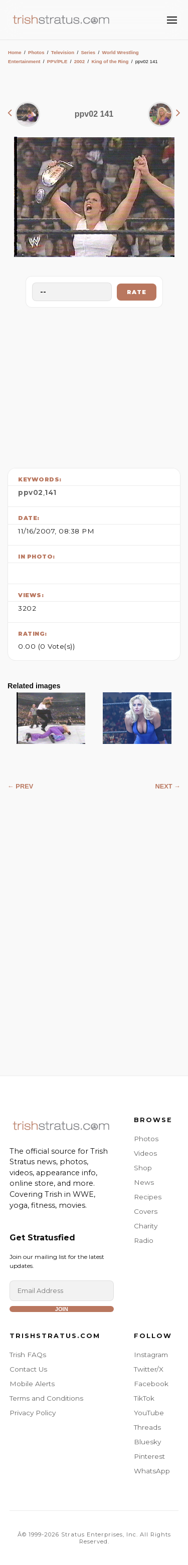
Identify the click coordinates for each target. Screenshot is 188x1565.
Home (15, 52)
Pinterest (149, 1456)
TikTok (144, 1398)
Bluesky (147, 1442)
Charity (145, 1226)
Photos (36, 52)
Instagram (151, 1355)
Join (61, 1309)
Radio (143, 1240)
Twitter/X (148, 1369)
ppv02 (30, 492)
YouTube (149, 1413)
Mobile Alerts (32, 1384)
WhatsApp (152, 1471)
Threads (147, 1427)
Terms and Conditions (46, 1398)
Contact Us (28, 1369)
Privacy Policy (33, 1413)
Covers (145, 1211)
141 (51, 492)
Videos (145, 1153)
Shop (143, 1168)
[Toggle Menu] (171, 20)
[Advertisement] (94, 385)
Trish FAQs (28, 1355)
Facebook (151, 1384)
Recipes (147, 1197)
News (144, 1182)
